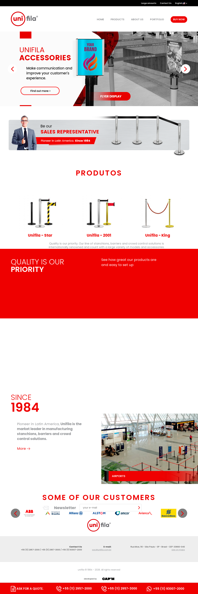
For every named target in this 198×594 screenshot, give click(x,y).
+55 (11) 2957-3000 (119, 588)
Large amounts (148, 3)
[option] (29, 554)
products (117, 19)
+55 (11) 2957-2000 (74, 588)
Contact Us (165, 3)
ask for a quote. (27, 589)
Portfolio (157, 19)
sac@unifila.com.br (101, 549)
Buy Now (179, 19)
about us (137, 19)
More (23, 487)
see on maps (178, 549)
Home (100, 19)
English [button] (181, 3)
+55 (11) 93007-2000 (165, 589)
